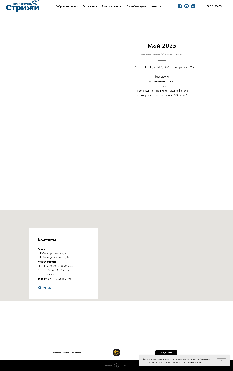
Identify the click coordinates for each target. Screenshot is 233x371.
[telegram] (180, 6)
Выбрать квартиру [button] (66, 6)
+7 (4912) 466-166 (61, 278)
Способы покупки (136, 6)
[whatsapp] (186, 6)
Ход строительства (111, 6)
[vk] (193, 6)
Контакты (156, 6)
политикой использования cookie (186, 362)
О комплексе (90, 6)
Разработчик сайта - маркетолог (67, 353)
